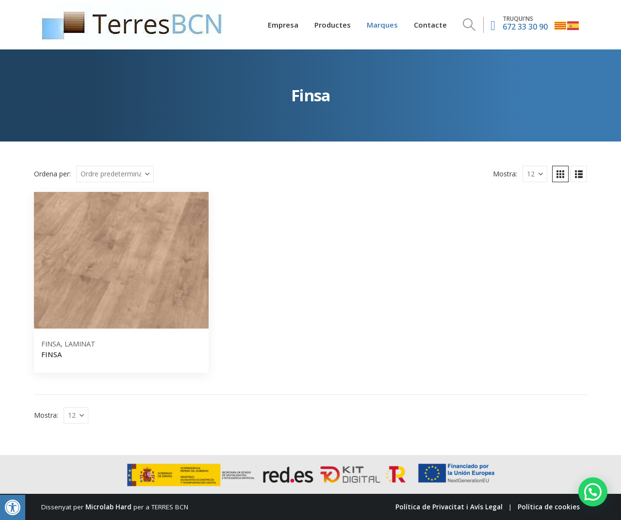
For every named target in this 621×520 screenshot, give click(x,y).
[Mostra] (535, 174)
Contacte (430, 25)
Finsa (51, 343)
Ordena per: (52, 173)
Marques (382, 25)
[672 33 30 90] (519, 25)
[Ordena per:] (115, 174)
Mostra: (505, 173)
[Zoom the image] (132, 8)
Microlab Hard (108, 507)
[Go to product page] (121, 260)
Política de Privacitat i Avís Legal (449, 507)
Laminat (80, 343)
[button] (12, 507)
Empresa (283, 25)
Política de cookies (549, 507)
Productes (332, 25)
